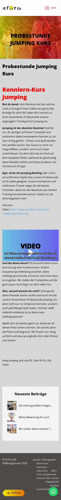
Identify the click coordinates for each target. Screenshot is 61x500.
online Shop (42, 470)
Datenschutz (42, 463)
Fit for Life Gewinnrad (46, 474)
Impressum (42, 467)
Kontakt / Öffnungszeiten (44, 459)
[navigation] (49, 8)
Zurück (14, 493)
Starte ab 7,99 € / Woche (48, 478)
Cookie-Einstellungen (46, 489)
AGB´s (54, 470)
